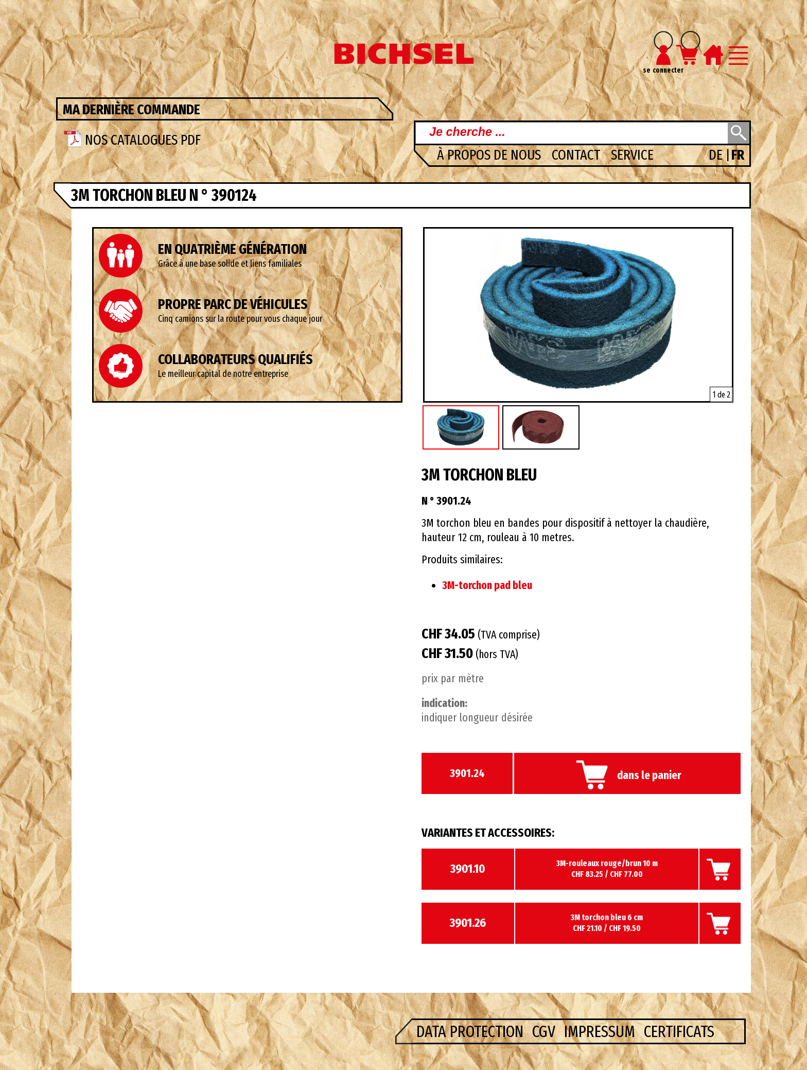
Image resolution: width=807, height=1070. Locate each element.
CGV (545, 1031)
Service (632, 154)
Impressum (601, 1031)
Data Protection (471, 1031)
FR (737, 154)
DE (717, 154)
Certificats (679, 1031)
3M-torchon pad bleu (487, 585)
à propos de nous (490, 154)
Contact (577, 154)
